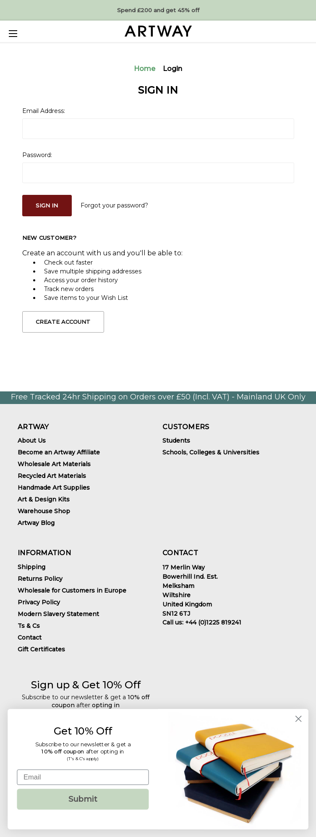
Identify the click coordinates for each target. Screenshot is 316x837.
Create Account (63, 321)
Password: (37, 155)
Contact (30, 637)
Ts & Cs (29, 626)
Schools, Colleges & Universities (210, 452)
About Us (32, 440)
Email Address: (43, 111)
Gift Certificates (41, 649)
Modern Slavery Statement (58, 614)
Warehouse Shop (44, 511)
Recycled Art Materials (52, 476)
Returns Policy (40, 578)
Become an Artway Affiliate (59, 452)
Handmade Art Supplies (54, 487)
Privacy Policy (39, 602)
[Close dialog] (298, 718)
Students (176, 440)
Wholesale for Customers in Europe (72, 590)
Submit (83, 799)
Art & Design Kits (44, 499)
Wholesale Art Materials (54, 464)
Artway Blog (36, 523)
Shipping (31, 567)
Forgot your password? (114, 205)
